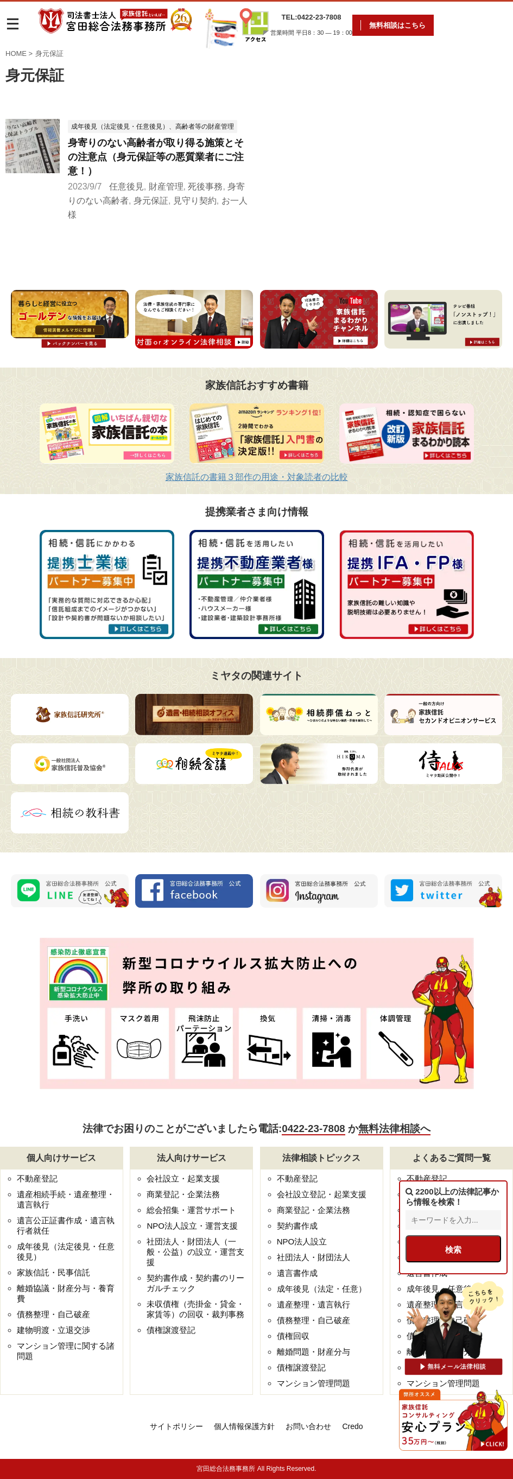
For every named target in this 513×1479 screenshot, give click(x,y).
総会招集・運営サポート (191, 1210)
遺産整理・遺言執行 (313, 1304)
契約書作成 (297, 1225)
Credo (352, 1426)
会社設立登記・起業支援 (321, 1194)
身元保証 (151, 200)
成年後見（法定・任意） (321, 1288)
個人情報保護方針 (244, 1426)
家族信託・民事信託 (53, 1272)
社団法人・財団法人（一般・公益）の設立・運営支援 (195, 1252)
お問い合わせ (308, 1426)
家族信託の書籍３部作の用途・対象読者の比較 (257, 477)
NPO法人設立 (302, 1241)
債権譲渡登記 (171, 1330)
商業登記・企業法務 (183, 1194)
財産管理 (166, 186)
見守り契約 (195, 200)
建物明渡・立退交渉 (53, 1330)
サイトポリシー (176, 1426)
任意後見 (126, 186)
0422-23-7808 (313, 1128)
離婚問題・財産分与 (313, 1351)
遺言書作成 (297, 1273)
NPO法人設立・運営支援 (192, 1225)
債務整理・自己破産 (53, 1314)
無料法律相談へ (394, 1128)
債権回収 (293, 1336)
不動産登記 (37, 1178)
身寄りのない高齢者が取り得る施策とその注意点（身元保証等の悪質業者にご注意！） (156, 156)
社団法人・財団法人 (313, 1257)
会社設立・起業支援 (183, 1178)
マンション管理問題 (313, 1383)
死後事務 (205, 186)
